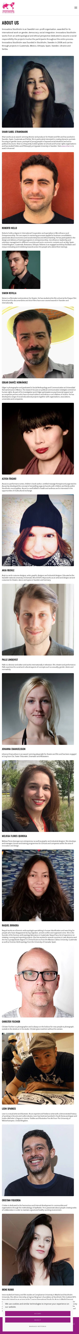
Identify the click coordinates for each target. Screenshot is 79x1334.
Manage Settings (37, 1326)
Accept (37, 1313)
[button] (76, 7)
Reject (37, 1320)
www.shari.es (66, 146)
